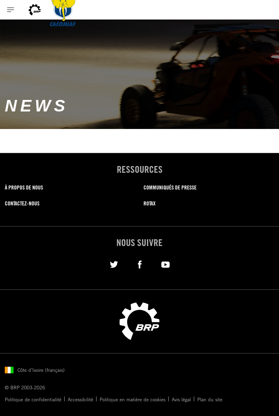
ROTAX (149, 203)
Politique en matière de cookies (132, 399)
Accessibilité (80, 399)
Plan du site (209, 399)
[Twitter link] (114, 263)
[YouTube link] (166, 263)
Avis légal (181, 399)
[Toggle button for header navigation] (11, 10)
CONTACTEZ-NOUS (22, 203)
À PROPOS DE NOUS (24, 187)
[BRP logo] (35, 10)
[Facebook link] (140, 263)
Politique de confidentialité (33, 399)
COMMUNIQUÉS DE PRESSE (169, 187)
